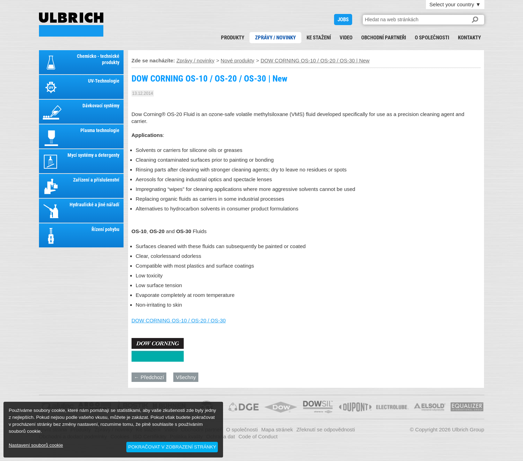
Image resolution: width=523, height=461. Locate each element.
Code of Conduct (258, 436)
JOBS (343, 19)
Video (346, 37)
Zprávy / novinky (275, 37)
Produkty (232, 37)
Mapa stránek (277, 429)
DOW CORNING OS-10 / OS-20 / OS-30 (179, 320)
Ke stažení (319, 37)
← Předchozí (149, 377)
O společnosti (432, 37)
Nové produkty (237, 60)
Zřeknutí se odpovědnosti (325, 429)
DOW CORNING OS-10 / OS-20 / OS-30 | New (71, 25)
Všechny (186, 377)
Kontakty (469, 37)
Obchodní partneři (383, 37)
